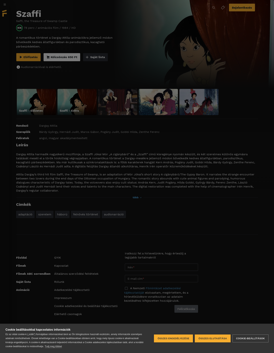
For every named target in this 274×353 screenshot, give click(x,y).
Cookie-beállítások (250, 338)
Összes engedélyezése (173, 338)
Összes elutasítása (212, 338)
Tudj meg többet (53, 346)
